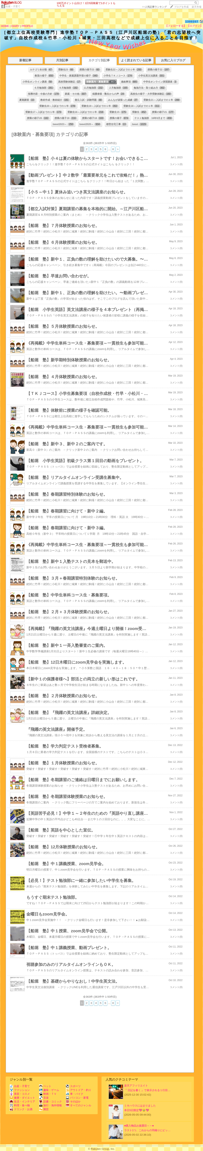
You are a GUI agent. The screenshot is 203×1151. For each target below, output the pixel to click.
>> (154, 6)
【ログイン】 (195, 25)
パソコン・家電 (77, 1097)
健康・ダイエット (22, 1097)
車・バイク (74, 1093)
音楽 (44, 1097)
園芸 (44, 1109)
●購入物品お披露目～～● (139, 1125)
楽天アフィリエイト (136, 1085)
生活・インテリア (22, 1101)
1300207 (192, 21)
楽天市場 (196, 6)
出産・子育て (13, 6)
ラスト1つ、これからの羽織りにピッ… (147, 1130)
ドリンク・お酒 (21, 1109)
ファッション (20, 1090)
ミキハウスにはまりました (140, 1105)
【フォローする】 (175, 25)
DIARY (15, 26)
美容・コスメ (20, 1093)
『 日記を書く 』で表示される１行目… (147, 1090)
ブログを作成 (181, 6)
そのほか (73, 1101)
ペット (45, 1086)
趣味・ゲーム (49, 1090)
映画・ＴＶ (48, 1093)
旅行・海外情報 (50, 1105)
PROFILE (27, 26)
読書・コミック (50, 1101)
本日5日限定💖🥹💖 (136, 1110)
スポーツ (73, 1086)
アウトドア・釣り (78, 1090)
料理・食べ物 (20, 1105)
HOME (5, 26)
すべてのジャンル (78, 1105)
